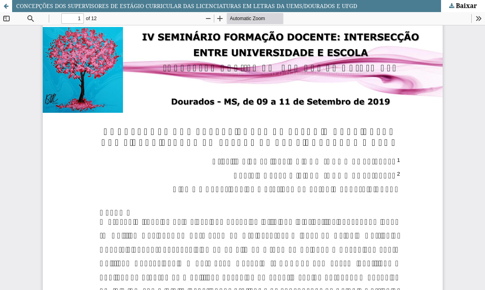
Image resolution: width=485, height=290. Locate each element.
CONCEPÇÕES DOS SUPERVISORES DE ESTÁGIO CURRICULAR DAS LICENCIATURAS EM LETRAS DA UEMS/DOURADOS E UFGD (186, 6)
